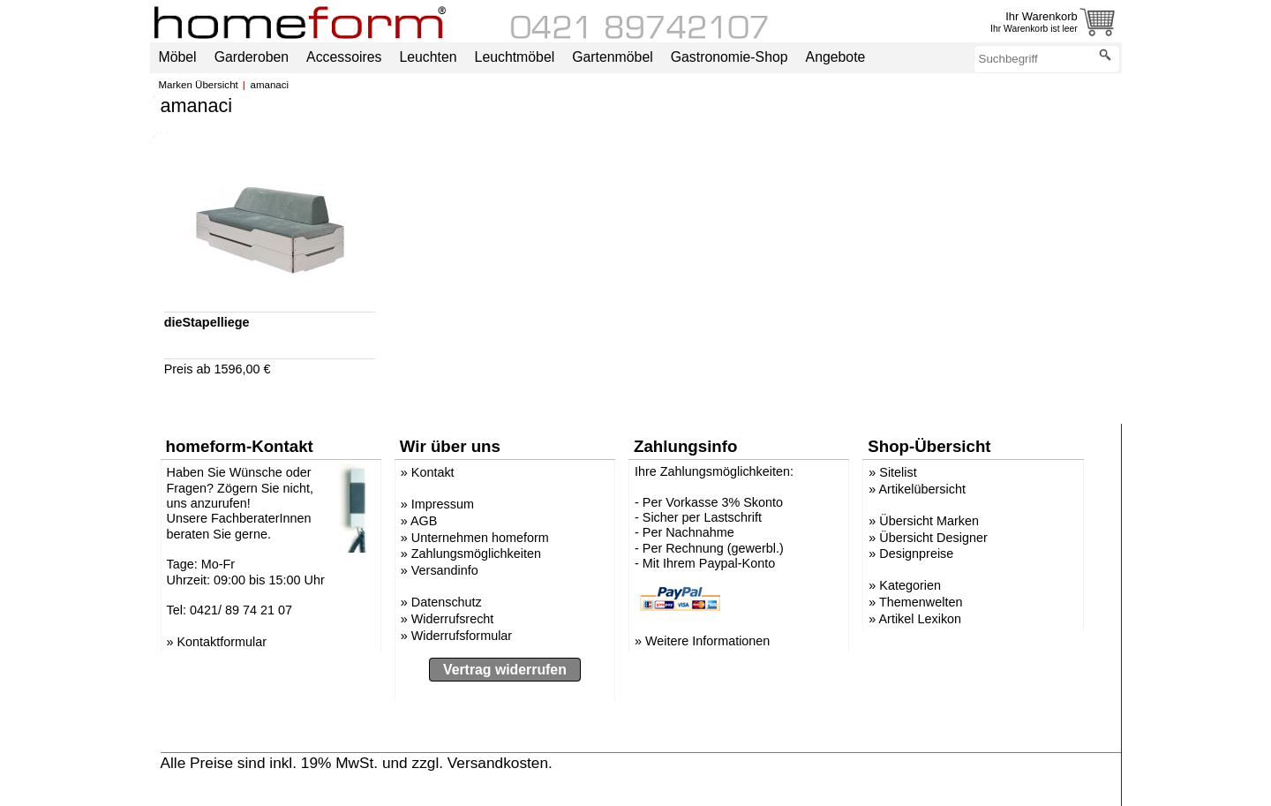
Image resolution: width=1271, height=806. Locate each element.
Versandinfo (444, 570)
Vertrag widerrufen (505, 669)
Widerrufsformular (461, 636)
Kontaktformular (222, 642)
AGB (423, 521)
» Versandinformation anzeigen (662, 763)
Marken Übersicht (198, 84)
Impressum (442, 504)
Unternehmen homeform (480, 538)
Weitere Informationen (707, 641)
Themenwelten (920, 602)
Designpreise (916, 553)
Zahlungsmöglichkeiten (476, 553)
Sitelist (897, 472)
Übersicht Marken (929, 521)
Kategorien (910, 585)
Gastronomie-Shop (729, 56)
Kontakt (433, 472)
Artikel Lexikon (920, 619)
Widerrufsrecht (452, 619)
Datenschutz (446, 602)
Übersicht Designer (933, 538)
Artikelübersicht (922, 489)
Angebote (836, 56)
